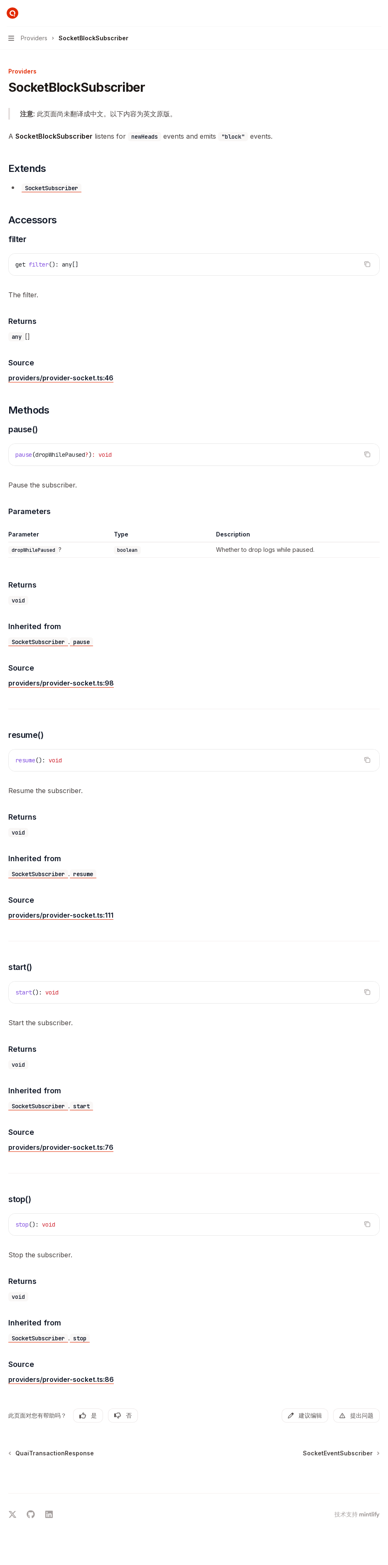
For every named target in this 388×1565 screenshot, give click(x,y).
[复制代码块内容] (367, 264)
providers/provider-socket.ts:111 (60, 915)
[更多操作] (377, 13)
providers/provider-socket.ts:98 (61, 683)
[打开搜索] (361, 13)
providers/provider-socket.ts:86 (61, 1379)
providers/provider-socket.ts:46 (60, 378)
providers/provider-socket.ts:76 (60, 1147)
